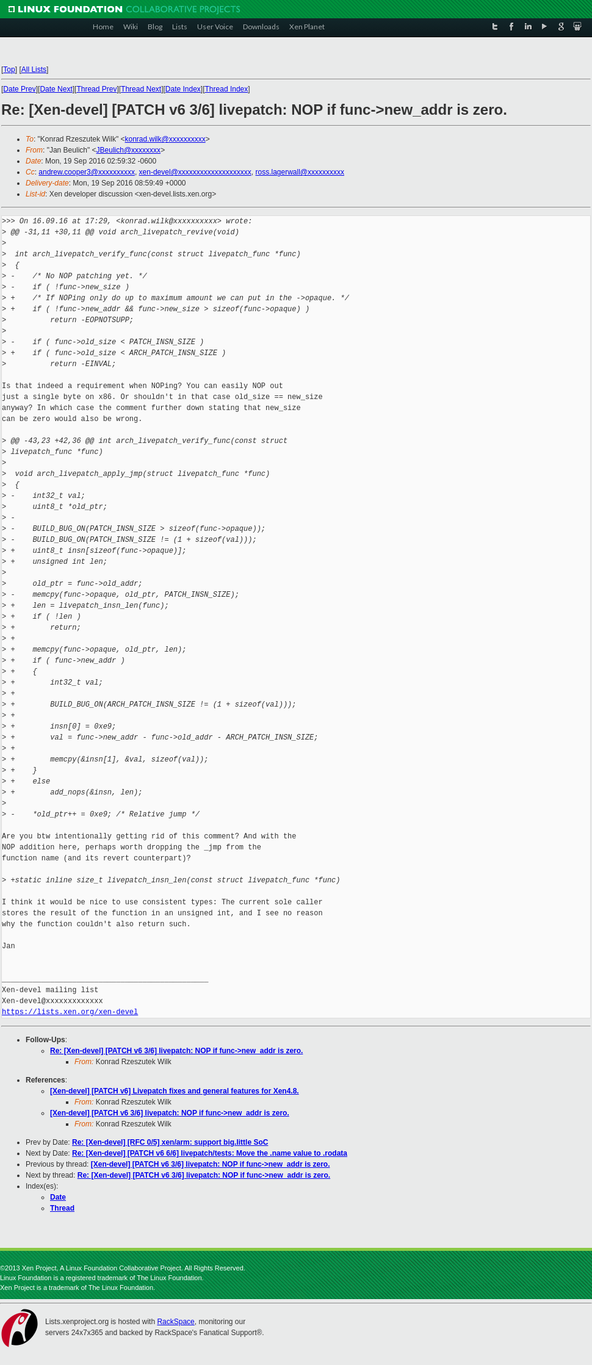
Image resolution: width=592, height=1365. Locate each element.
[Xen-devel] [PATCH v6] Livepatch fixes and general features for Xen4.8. (174, 1091)
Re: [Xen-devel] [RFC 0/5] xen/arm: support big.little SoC (170, 1142)
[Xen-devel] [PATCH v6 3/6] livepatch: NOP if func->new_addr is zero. (169, 1113)
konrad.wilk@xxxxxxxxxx (165, 139)
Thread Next (141, 89)
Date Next (56, 89)
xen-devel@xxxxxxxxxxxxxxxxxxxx (195, 172)
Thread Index (226, 89)
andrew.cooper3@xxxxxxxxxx (86, 172)
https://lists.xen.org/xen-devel (70, 1012)
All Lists (33, 69)
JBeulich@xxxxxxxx (128, 150)
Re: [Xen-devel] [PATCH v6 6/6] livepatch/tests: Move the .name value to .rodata (209, 1153)
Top (9, 69)
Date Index (183, 89)
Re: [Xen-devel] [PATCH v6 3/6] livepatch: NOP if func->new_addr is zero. (176, 1050)
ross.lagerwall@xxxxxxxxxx (299, 172)
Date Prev (19, 89)
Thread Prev (96, 89)
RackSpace (175, 1321)
